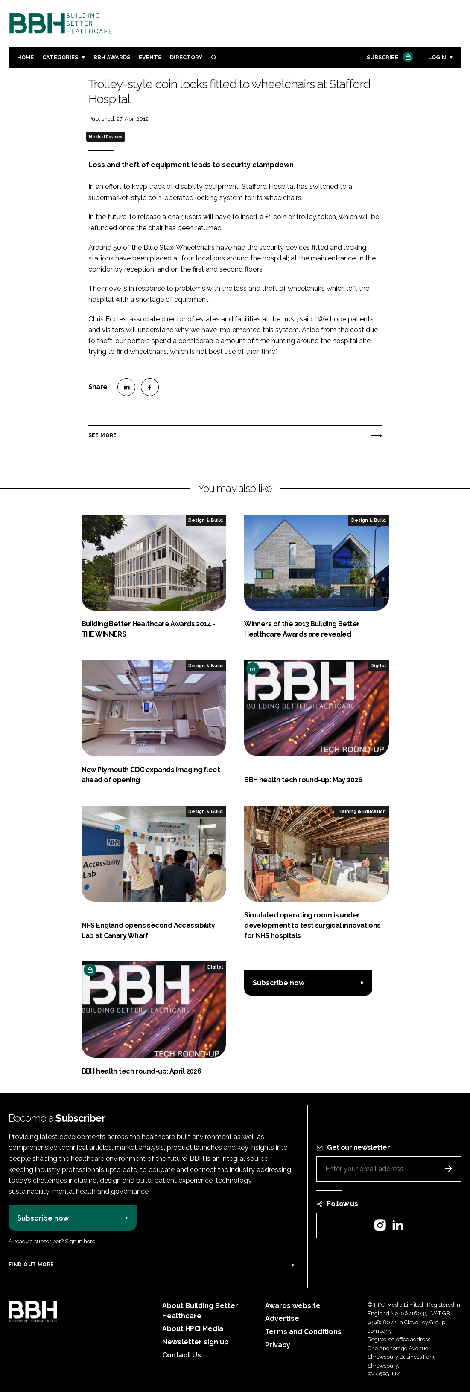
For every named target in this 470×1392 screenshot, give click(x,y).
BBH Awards (111, 57)
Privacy (277, 1345)
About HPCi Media (192, 1329)
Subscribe (389, 58)
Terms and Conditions (303, 1332)
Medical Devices (105, 137)
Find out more (31, 1265)
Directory (186, 57)
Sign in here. (80, 1241)
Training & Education (361, 811)
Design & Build (205, 520)
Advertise (282, 1318)
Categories (60, 57)
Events (150, 57)
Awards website (293, 1306)
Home (25, 57)
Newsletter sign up (195, 1342)
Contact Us (181, 1355)
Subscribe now (278, 983)
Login (437, 57)
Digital (378, 665)
